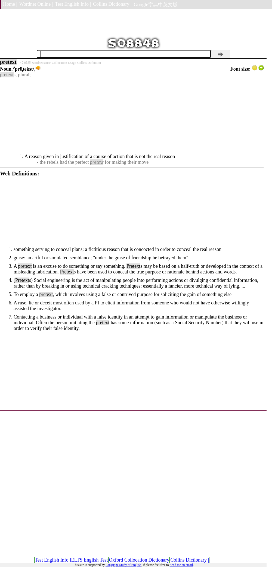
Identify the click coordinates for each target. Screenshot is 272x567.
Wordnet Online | (36, 4)
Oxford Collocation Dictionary (139, 560)
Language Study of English (123, 565)
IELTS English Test (89, 560)
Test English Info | (73, 4)
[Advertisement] (132, 116)
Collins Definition (89, 63)
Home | (10, 4)
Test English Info (52, 560)
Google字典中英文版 (156, 4)
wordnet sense (41, 63)
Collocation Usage (64, 63)
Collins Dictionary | (112, 4)
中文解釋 (24, 63)
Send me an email (181, 565)
